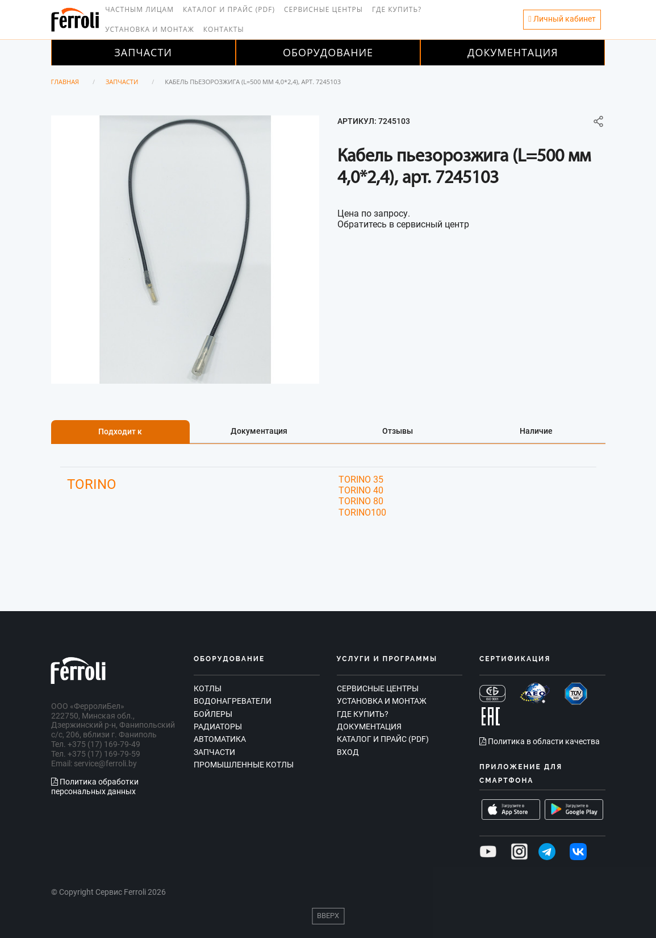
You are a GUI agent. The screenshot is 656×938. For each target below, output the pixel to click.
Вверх (328, 915)
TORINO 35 (361, 479)
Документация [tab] (259, 430)
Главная (65, 81)
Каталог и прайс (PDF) (229, 9)
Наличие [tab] (536, 430)
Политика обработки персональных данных (95, 786)
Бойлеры (213, 714)
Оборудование (328, 52)
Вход (348, 752)
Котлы (208, 688)
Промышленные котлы (244, 764)
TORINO (91, 484)
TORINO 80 (361, 501)
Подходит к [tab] (120, 431)
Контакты (223, 29)
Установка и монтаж (149, 29)
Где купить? (396, 9)
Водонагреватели (232, 700)
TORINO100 (362, 512)
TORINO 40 (361, 490)
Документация (512, 52)
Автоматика (220, 739)
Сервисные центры (323, 9)
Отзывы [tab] (397, 430)
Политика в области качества (539, 741)
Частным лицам (139, 9)
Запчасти (143, 52)
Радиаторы (218, 726)
